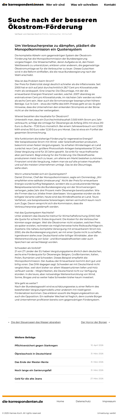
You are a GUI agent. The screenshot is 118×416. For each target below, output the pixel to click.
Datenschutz (83, 401)
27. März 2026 (96, 378)
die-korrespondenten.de (22, 402)
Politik (45, 34)
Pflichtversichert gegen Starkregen (36, 345)
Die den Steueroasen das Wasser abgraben (36, 322)
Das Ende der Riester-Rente (32, 362)
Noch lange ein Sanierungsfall (33, 370)
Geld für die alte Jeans (28, 378)
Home (60, 401)
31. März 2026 (97, 353)
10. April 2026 (97, 345)
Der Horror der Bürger (94, 322)
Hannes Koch (33, 34)
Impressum (109, 401)
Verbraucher (55, 34)
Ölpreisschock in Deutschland (33, 353)
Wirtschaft (67, 34)
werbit (113, 413)
